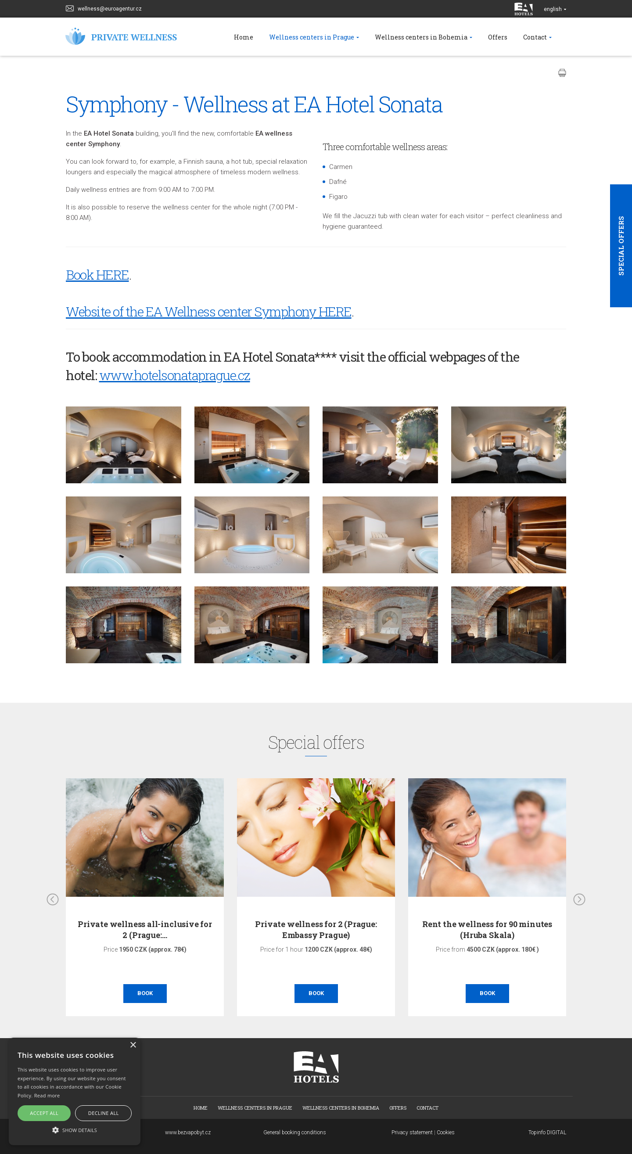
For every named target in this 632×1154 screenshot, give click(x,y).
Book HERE (97, 274)
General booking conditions (294, 1132)
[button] (75, 1129)
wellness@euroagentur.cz (104, 8)
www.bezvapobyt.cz (188, 1132)
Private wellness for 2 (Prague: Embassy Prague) (316, 929)
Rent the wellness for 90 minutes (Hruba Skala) (487, 929)
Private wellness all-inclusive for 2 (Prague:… (145, 929)
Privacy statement (412, 1132)
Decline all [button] (103, 1113)
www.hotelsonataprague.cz (174, 375)
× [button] (132, 1045)
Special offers (621, 246)
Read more (47, 1095)
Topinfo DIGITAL (547, 1132)
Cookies (446, 1132)
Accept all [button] (44, 1113)
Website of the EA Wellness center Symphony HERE (209, 311)
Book (145, 993)
